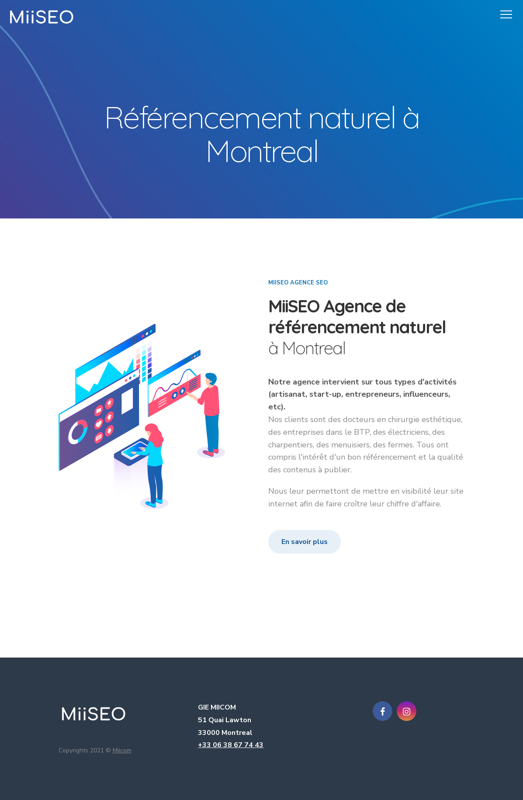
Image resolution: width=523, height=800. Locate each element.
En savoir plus (304, 542)
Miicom (122, 750)
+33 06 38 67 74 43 (230, 745)
